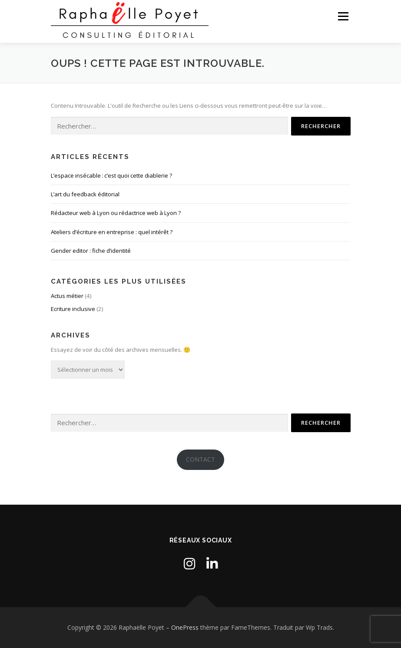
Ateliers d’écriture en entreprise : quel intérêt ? (111, 232)
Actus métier (67, 296)
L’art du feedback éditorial (85, 194)
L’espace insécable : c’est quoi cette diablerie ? (111, 175)
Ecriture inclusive (73, 309)
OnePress (185, 627)
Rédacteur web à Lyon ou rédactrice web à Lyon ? (116, 213)
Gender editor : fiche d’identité (91, 251)
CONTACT (200, 459)
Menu (343, 16)
